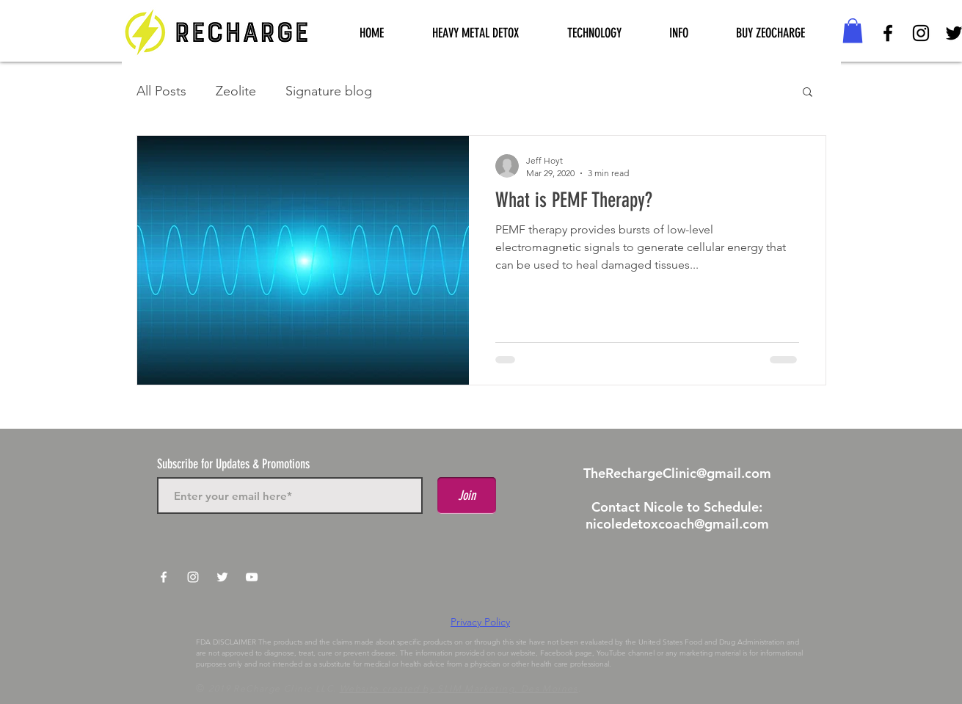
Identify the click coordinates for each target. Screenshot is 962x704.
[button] (594, 33)
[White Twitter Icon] (222, 577)
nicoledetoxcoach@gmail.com (677, 523)
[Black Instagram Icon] (921, 33)
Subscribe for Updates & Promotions (233, 464)
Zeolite (236, 91)
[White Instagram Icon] (193, 577)
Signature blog (328, 91)
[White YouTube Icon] (251, 577)
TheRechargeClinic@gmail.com (677, 473)
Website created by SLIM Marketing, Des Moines (459, 688)
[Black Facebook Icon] (888, 33)
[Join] (466, 495)
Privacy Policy (480, 621)
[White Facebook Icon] (163, 577)
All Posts (161, 91)
